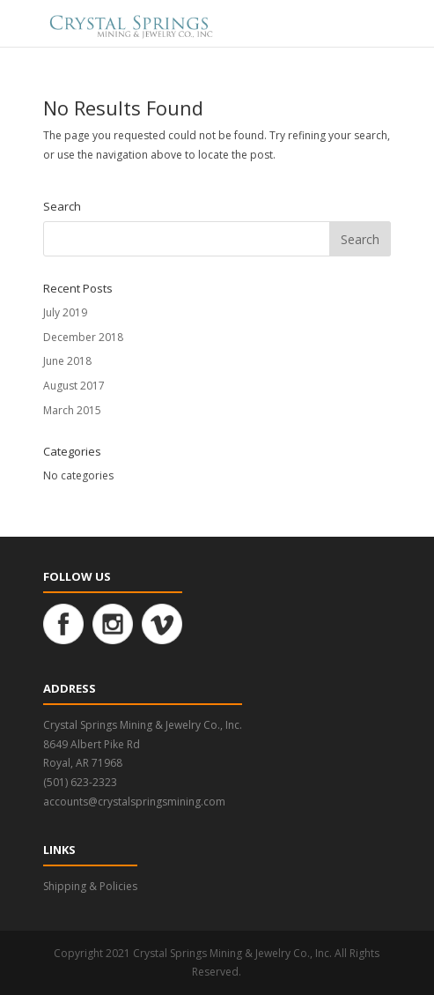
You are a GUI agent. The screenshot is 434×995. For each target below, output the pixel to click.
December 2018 (83, 337)
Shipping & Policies (90, 886)
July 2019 (65, 312)
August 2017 (74, 385)
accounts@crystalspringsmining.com (134, 801)
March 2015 (72, 410)
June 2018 (67, 360)
